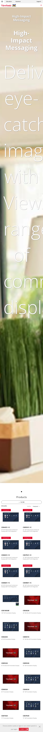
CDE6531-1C (5, 555)
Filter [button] (22, 502)
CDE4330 (4, 637)
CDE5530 (26, 663)
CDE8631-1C (5, 583)
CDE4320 (26, 611)
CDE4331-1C (5, 527)
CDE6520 (4, 689)
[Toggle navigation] (41, 5)
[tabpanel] (21, 245)
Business (18, 1)
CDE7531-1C (27, 555)
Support (39, 1)
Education (9, 1)
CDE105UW (5, 611)
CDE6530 (26, 689)
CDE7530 (26, 716)
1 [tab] (21, 492)
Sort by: (29, 506)
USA (22, 729)
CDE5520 (4, 663)
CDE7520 (4, 716)
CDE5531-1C (27, 527)
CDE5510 (26, 637)
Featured (35, 506)
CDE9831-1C (27, 583)
